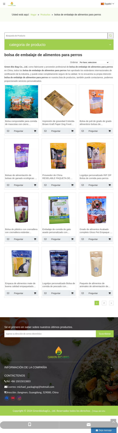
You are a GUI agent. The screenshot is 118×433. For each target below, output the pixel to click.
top (113, 422)
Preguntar (14, 131)
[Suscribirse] (105, 333)
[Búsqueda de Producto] (56, 36)
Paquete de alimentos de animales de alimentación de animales (94, 285)
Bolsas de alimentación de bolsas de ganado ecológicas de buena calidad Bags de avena (21, 177)
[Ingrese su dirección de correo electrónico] (52, 333)
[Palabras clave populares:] (111, 35)
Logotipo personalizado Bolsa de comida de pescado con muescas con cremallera (58, 285)
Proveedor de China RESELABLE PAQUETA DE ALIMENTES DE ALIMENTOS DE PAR (57, 177)
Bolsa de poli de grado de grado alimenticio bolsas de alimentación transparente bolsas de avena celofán (96, 123)
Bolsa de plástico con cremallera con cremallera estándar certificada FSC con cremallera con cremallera (21, 231)
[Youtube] (12, 398)
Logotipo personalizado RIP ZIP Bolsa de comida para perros (95, 176)
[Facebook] (6, 398)
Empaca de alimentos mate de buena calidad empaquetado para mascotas (20, 285)
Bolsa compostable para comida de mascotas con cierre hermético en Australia (21, 123)
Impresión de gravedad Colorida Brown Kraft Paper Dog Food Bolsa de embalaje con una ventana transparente (58, 123)
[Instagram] (19, 398)
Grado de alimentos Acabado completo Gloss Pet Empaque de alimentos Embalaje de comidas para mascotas (96, 231)
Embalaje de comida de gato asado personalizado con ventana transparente (56, 231)
